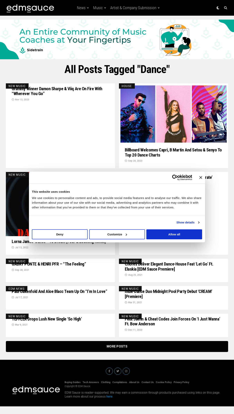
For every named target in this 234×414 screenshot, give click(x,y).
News (81, 7)
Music (98, 7)
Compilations (119, 390)
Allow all (174, 234)
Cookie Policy (164, 390)
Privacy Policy (181, 390)
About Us (134, 390)
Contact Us (147, 390)
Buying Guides (73, 390)
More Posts (117, 354)
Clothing (105, 390)
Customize (117, 234)
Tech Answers (91, 390)
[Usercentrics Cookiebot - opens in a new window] (175, 177)
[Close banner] (200, 177)
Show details (185, 222)
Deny (59, 234)
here (109, 404)
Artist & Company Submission (133, 7)
